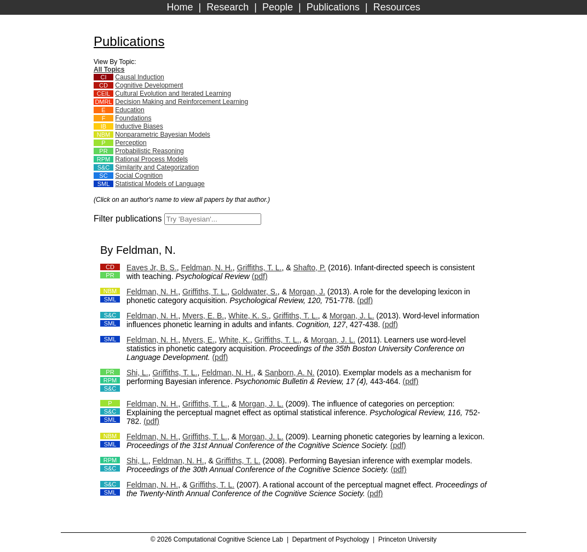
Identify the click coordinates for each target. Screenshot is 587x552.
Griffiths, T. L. (259, 267)
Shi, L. (137, 372)
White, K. (234, 339)
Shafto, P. (310, 267)
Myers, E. (198, 339)
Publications (333, 7)
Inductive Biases (139, 126)
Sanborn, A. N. (289, 372)
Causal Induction (139, 77)
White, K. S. (248, 315)
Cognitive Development (149, 85)
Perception (130, 143)
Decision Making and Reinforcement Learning (181, 102)
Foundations (133, 118)
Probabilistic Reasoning (149, 151)
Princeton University (407, 539)
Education (129, 110)
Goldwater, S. (255, 291)
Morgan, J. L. (352, 315)
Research (227, 7)
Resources (396, 7)
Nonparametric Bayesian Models (162, 134)
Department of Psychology (330, 539)
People (277, 7)
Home (180, 7)
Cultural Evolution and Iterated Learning (173, 93)
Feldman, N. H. (207, 267)
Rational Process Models (151, 159)
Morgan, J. (307, 291)
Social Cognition (139, 175)
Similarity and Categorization (157, 167)
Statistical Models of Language (159, 184)
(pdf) (260, 276)
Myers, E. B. (203, 315)
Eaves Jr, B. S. (151, 267)
